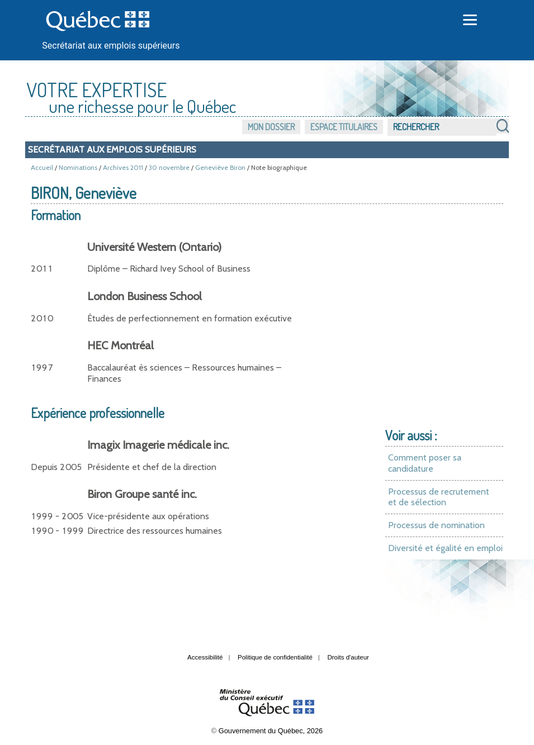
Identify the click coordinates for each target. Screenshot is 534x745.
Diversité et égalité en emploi (445, 548)
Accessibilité (205, 657)
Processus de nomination (436, 525)
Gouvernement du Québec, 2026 (271, 731)
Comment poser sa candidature (424, 463)
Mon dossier (271, 126)
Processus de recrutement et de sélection (438, 497)
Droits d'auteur (348, 657)
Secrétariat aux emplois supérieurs (110, 45)
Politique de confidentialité (275, 657)
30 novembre (169, 167)
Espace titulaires (343, 126)
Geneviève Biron (220, 167)
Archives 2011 (123, 167)
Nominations (78, 167)
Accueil (42, 167)
